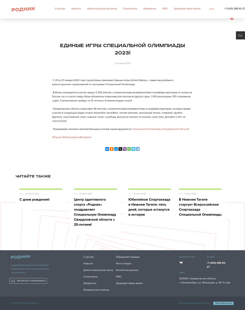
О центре (60, 8)
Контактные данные (127, 270)
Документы (149, 8)
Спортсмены (130, 8)
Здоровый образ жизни (187, 8)
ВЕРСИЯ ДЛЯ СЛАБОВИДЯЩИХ (28, 280)
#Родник (57, 137)
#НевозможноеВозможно (76, 137)
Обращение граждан (128, 257)
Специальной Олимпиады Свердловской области (160, 129)
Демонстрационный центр (102, 8)
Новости (76, 8)
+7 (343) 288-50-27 (234, 8)
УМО (165, 8)
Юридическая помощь (96, 289)
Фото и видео (123, 263)
